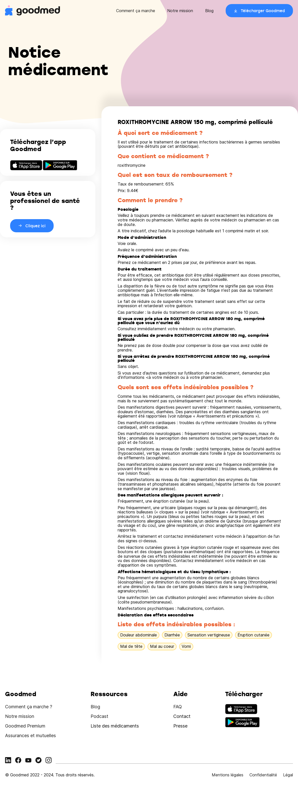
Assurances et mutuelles (30, 735)
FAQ (177, 706)
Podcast (99, 716)
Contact (181, 716)
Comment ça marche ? (28, 706)
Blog (209, 10)
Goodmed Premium (25, 726)
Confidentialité (263, 774)
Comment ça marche (135, 10)
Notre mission (180, 10)
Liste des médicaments (115, 726)
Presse (180, 726)
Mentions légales (227, 774)
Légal (288, 774)
